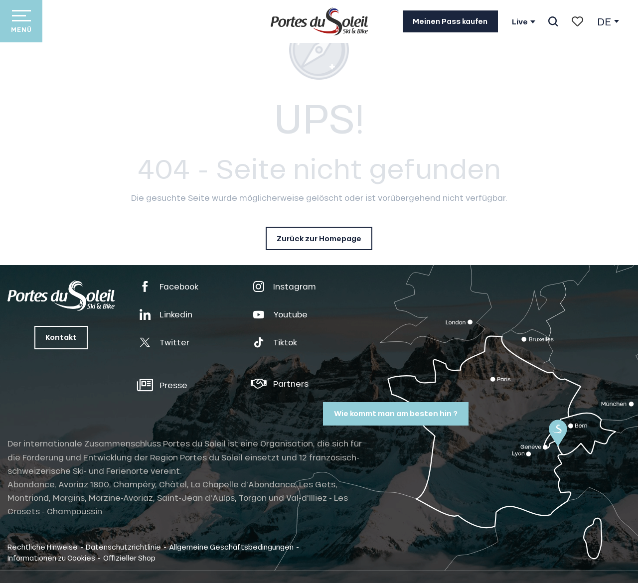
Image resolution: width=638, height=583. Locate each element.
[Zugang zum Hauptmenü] (21, 21)
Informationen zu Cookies (51, 557)
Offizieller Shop (129, 557)
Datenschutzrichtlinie (123, 546)
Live (520, 21)
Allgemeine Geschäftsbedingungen (231, 546)
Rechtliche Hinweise (42, 546)
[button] (553, 21)
